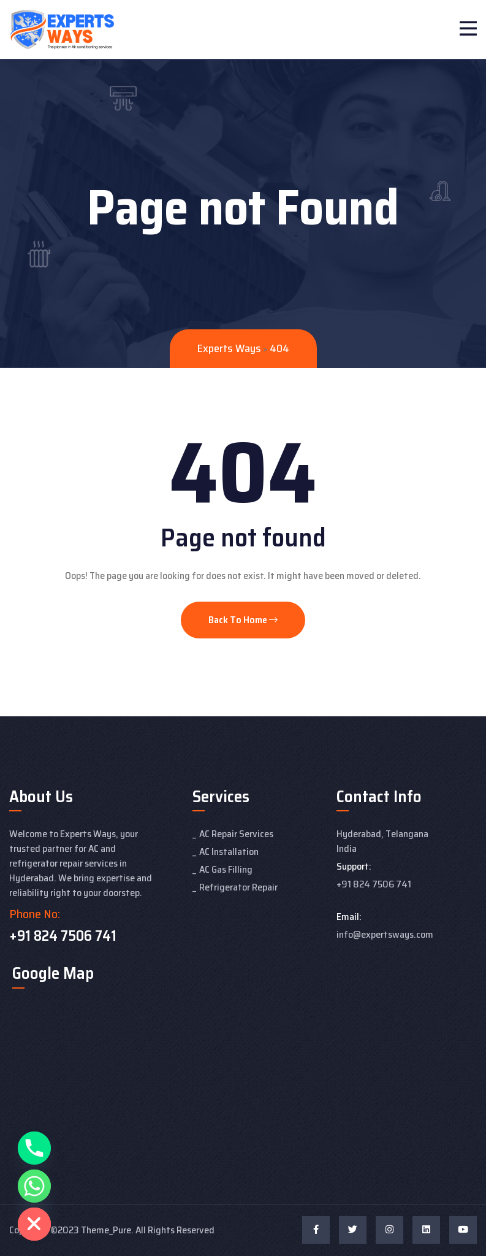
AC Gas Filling (225, 869)
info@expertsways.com (384, 934)
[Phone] (34, 1148)
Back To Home (243, 619)
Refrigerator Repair (238, 887)
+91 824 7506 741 (62, 936)
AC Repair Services (236, 833)
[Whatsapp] (34, 1186)
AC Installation (229, 851)
